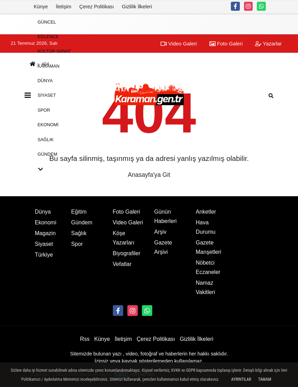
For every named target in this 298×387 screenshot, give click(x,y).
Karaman (49, 65)
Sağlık (46, 139)
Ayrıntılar (241, 379)
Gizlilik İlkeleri (137, 6)
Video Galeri (128, 222)
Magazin (45, 233)
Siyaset (47, 95)
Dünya (45, 80)
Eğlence (48, 36)
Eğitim (79, 212)
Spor (44, 109)
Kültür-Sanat (54, 51)
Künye (41, 6)
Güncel (47, 21)
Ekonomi (48, 124)
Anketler (206, 212)
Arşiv (160, 232)
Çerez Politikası (96, 6)
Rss (85, 339)
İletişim (63, 6)
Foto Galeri (126, 212)
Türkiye (44, 255)
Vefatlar (122, 264)
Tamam (264, 379)
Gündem (47, 154)
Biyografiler (127, 253)
